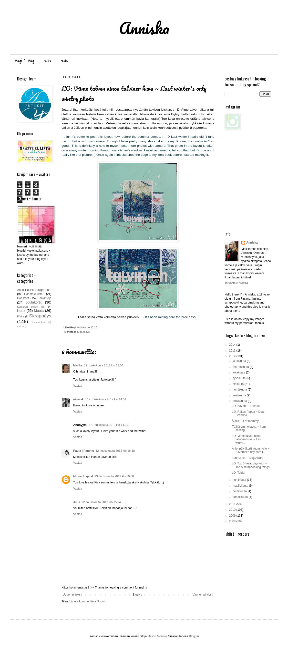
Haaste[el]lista (33, 294)
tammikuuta (240, 497)
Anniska (252, 242)
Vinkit (20, 326)
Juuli (76, 502)
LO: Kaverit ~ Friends (246, 406)
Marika (77, 365)
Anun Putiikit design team (34, 290)
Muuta (39, 311)
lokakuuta (239, 372)
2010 (233, 509)
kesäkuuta (240, 395)
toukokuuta (240, 401)
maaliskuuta (241, 485)
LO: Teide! (238, 472)
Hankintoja (44, 298)
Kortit (21, 311)
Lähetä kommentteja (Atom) (87, 601)
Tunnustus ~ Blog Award (248, 458)
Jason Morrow (157, 636)
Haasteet (23, 298)
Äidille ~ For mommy (245, 421)
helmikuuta (240, 491)
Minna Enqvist (83, 476)
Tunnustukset (38, 322)
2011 (233, 504)
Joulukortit (34, 302)
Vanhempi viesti (203, 594)
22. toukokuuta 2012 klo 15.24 (101, 502)
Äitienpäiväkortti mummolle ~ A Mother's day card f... (250, 450)
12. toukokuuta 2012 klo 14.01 (106, 399)
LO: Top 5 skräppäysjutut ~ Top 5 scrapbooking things (250, 465)
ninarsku (79, 399)
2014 (233, 344)
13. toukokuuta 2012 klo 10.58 (114, 476)
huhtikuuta (240, 479)
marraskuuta (241, 367)
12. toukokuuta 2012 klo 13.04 (103, 365)
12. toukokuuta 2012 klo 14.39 (108, 425)
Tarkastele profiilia (236, 283)
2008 (233, 521)
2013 (47, 61)
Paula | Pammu (83, 450)
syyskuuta (240, 378)
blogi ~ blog (24, 61)
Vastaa (77, 385)
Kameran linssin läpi (31, 306)
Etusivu (137, 594)
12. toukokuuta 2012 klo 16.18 (115, 450)
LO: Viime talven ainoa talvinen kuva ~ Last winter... (246, 439)
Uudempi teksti (72, 594)
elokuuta (239, 384)
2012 (64, 61)
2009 (233, 515)
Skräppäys (83, 331)
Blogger (194, 636)
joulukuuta (240, 361)
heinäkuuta (240, 389)
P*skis (20, 316)
